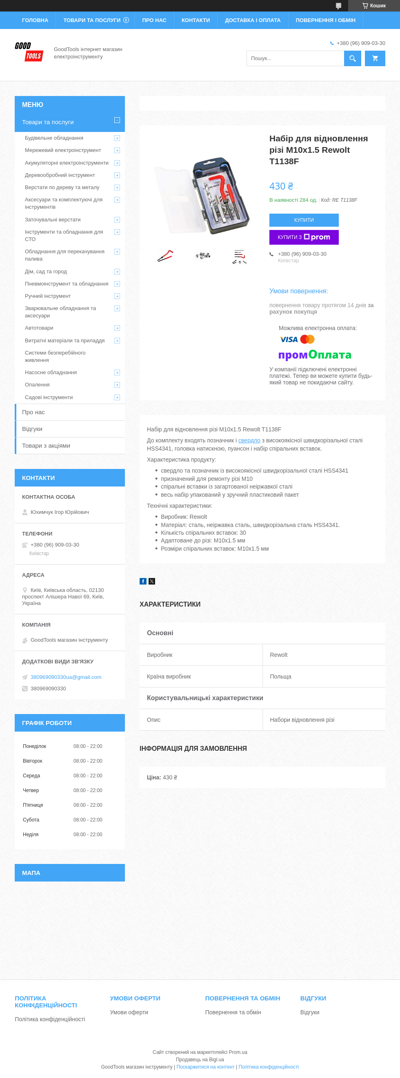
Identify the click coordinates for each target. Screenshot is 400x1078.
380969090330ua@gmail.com (66, 677)
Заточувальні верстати (53, 219)
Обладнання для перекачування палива (64, 255)
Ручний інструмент (48, 296)
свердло (249, 440)
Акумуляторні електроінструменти (67, 163)
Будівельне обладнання (54, 138)
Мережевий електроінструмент (63, 150)
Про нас (154, 20)
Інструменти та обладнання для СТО (64, 235)
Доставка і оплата (252, 20)
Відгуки (32, 428)
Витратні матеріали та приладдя (65, 340)
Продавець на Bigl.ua (200, 1059)
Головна (35, 20)
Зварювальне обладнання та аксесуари (60, 312)
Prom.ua (238, 1052)
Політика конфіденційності (50, 1019)
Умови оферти (129, 1012)
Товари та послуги (91, 20)
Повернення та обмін (233, 1012)
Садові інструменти (49, 397)
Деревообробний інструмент (60, 175)
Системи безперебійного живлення (55, 356)
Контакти (196, 20)
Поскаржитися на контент (205, 1067)
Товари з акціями (46, 445)
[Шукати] (352, 58)
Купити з (304, 237)
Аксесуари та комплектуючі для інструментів (63, 203)
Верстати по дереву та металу (62, 187)
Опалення (37, 385)
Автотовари (39, 328)
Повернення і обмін (326, 20)
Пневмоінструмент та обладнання (67, 284)
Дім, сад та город (46, 271)
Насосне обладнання (51, 372)
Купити (304, 220)
